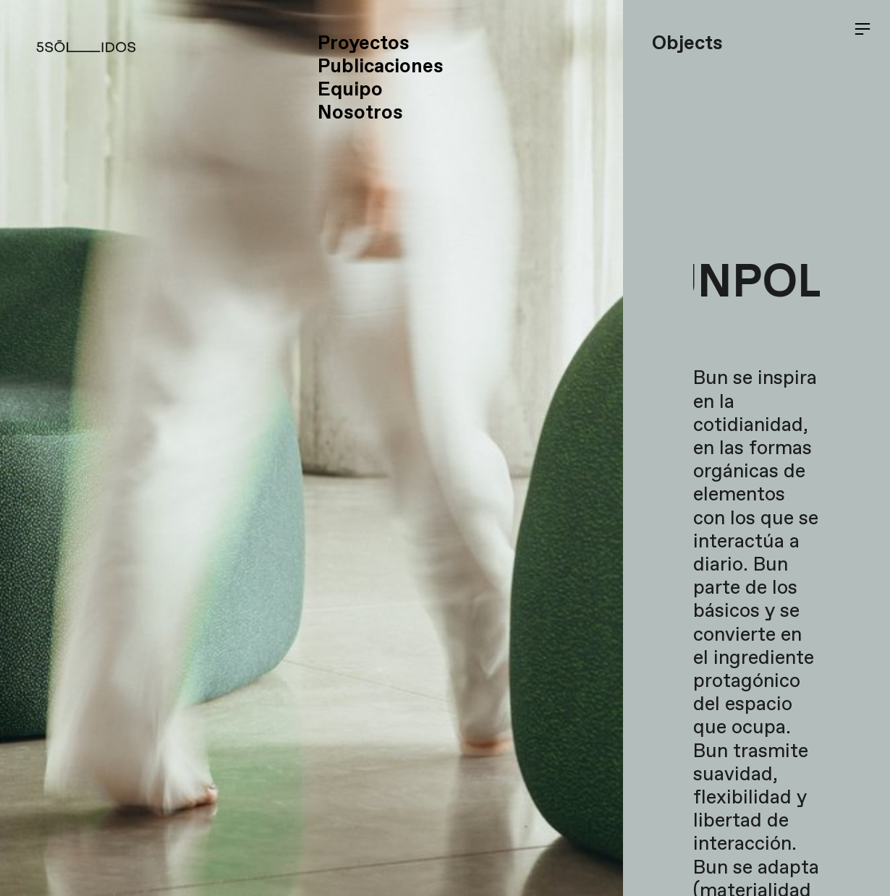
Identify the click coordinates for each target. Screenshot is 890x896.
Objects (687, 44)
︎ (862, 29)
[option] (311, 448)
